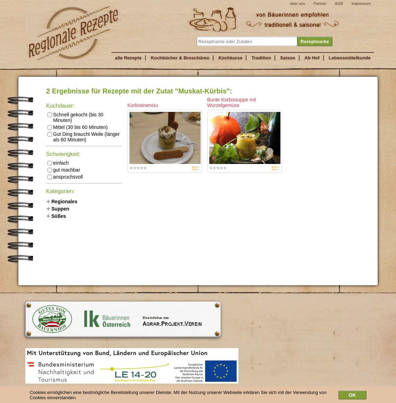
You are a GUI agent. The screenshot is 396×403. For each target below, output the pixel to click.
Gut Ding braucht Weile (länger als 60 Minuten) (84, 136)
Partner (319, 3)
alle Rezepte (128, 57)
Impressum (361, 3)
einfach (58, 163)
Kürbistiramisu (142, 105)
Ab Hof (311, 57)
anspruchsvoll (65, 177)
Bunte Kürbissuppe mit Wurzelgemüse (231, 102)
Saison (287, 57)
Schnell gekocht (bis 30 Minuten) (75, 117)
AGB (339, 3)
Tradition (261, 57)
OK (352, 396)
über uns (297, 3)
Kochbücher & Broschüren (180, 57)
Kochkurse (231, 57)
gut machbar (64, 170)
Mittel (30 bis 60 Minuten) (78, 127)
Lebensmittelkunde (350, 57)
